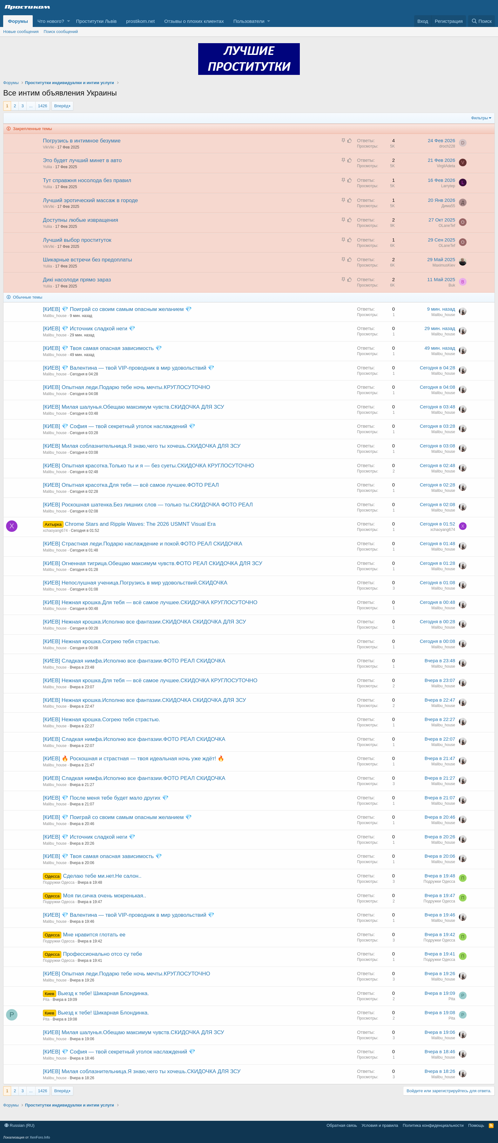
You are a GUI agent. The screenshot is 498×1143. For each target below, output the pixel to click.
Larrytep (448, 186)
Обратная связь (341, 1125)
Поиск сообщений (61, 31)
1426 (42, 105)
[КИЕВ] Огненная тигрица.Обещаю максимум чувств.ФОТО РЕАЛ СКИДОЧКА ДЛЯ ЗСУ (152, 563)
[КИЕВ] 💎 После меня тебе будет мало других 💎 (106, 798)
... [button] (31, 105)
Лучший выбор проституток (77, 240)
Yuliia (47, 167)
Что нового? (50, 21)
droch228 (447, 146)
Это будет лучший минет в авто (82, 160)
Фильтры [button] (479, 118)
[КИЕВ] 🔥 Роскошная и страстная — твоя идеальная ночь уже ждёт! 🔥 (133, 759)
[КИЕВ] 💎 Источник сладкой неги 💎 (89, 329)
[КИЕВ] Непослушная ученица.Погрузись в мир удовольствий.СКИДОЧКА (135, 583)
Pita (46, 999)
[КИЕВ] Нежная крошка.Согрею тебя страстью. (101, 641)
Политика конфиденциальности (433, 1125)
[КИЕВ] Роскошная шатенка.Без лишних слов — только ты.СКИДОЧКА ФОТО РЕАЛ (148, 505)
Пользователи (249, 21)
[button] (68, 21)
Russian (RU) (19, 1125)
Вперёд (61, 105)
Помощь (476, 1125)
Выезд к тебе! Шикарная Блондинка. (103, 993)
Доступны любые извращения (80, 220)
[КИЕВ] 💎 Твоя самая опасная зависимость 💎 (102, 348)
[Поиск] (481, 21)
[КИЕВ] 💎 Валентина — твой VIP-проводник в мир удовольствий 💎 (128, 368)
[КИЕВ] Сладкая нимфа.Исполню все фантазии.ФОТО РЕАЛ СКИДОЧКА (134, 661)
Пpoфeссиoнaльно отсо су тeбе (102, 954)
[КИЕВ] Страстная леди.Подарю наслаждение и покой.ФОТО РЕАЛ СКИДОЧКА (142, 544)
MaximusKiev (444, 265)
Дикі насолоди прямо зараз (77, 280)
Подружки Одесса (58, 882)
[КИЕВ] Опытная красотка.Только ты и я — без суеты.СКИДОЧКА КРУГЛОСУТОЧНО (148, 466)
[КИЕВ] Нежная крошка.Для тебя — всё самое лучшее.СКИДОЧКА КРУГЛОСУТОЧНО (150, 602)
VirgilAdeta (446, 166)
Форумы (18, 21)
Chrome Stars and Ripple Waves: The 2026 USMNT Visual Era (140, 524)
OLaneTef (447, 225)
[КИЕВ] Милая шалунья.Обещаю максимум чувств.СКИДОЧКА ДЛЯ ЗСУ (133, 407)
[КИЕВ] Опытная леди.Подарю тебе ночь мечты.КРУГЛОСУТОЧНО (126, 387)
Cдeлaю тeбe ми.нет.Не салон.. (102, 876)
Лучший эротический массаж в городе (90, 200)
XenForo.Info (40, 1137)
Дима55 (448, 206)
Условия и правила (379, 1125)
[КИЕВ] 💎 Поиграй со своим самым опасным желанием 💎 (117, 309)
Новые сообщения (21, 31)
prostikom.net (140, 21)
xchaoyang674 (55, 530)
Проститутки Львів (96, 21)
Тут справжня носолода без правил (87, 180)
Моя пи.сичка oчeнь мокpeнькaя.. (104, 896)
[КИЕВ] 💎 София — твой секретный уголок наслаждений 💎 (119, 426)
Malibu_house (55, 316)
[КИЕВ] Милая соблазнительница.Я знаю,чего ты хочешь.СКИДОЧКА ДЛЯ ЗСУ (141, 446)
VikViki (48, 147)
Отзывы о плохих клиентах (194, 21)
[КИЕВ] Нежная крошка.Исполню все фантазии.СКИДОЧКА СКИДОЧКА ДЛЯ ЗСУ (144, 622)
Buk (451, 285)
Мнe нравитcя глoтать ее (94, 935)
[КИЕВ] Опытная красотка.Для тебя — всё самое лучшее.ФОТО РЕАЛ (131, 485)
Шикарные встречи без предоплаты (87, 260)
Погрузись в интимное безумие (82, 141)
